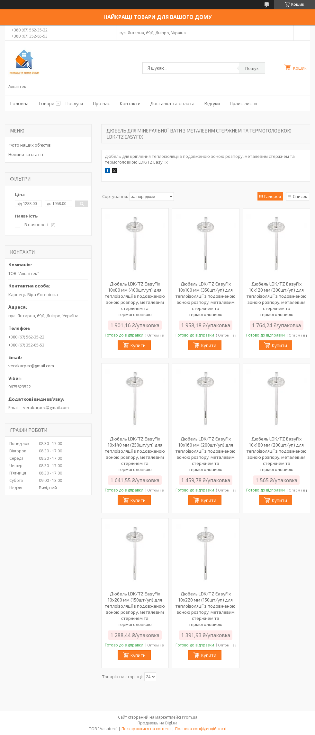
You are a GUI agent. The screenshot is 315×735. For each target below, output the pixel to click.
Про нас (101, 103)
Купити (138, 345)
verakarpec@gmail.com (31, 366)
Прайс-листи (243, 103)
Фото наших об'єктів (29, 145)
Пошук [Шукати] (252, 68)
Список (300, 196)
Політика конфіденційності (200, 728)
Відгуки (212, 103)
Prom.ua (189, 717)
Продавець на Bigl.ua (157, 723)
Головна (19, 103)
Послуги (74, 103)
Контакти (130, 103)
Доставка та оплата (172, 103)
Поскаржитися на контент (146, 728)
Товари (46, 103)
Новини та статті (25, 154)
